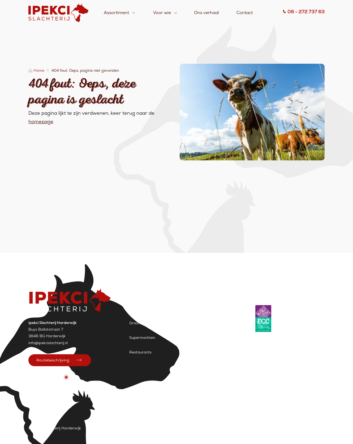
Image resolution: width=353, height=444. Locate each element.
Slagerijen (138, 308)
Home (39, 70)
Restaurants (140, 352)
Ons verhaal (206, 12)
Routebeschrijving (52, 360)
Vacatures (175, 428)
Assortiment (116, 12)
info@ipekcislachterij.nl (48, 342)
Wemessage (314, 428)
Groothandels (141, 323)
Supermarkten (142, 337)
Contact (244, 12)
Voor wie (162, 12)
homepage (40, 121)
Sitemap (199, 428)
